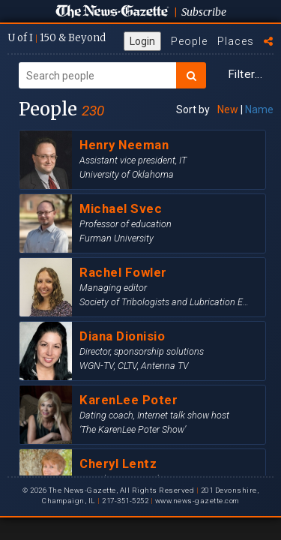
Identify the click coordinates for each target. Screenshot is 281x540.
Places (235, 41)
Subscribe (203, 12)
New (227, 110)
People (189, 41)
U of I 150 (56, 38)
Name (259, 110)
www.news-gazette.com (197, 500)
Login (142, 41)
